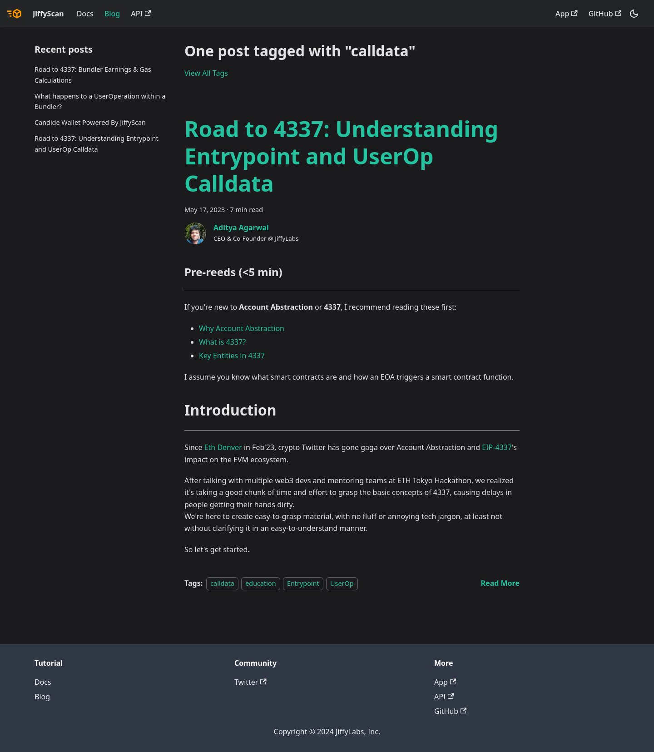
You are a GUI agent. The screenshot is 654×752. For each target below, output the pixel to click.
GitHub (605, 14)
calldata (222, 583)
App (566, 14)
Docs (85, 14)
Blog (112, 14)
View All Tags (206, 73)
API (141, 14)
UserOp (342, 583)
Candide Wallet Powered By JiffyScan (90, 122)
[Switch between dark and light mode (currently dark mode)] (634, 13)
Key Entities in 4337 (232, 356)
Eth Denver (223, 447)
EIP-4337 (497, 447)
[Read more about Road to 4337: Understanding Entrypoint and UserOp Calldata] (500, 583)
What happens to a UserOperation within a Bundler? (100, 101)
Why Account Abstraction (241, 328)
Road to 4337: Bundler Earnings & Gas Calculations (93, 74)
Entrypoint (303, 583)
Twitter (250, 682)
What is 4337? (222, 342)
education (260, 583)
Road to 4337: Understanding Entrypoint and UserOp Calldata (97, 143)
